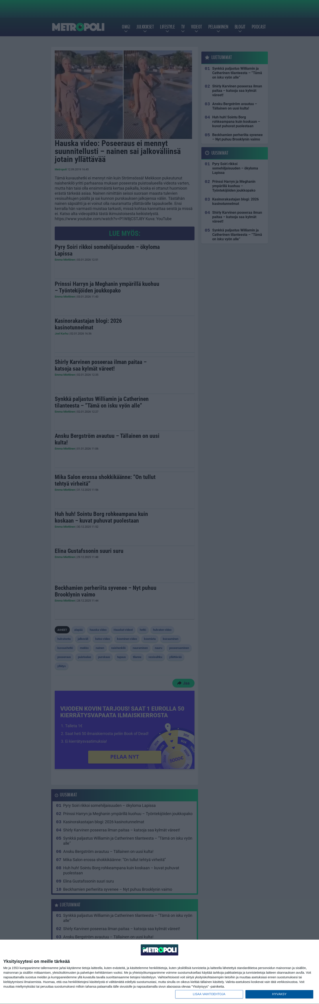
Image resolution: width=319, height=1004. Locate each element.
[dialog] (159, 972)
